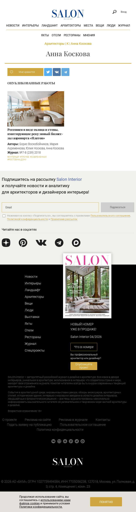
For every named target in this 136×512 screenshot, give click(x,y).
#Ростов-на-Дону (16, 160)
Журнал (124, 25)
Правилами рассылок (64, 219)
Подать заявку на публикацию (29, 424)
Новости (12, 25)
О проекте (9, 420)
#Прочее (24, 157)
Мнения (89, 35)
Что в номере (84, 347)
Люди (111, 25)
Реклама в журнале (73, 420)
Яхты (45, 35)
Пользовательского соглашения (110, 215)
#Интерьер (13, 157)
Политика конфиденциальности (60, 429)
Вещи (100, 25)
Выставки (32, 317)
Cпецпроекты (35, 350)
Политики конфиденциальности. (41, 506)
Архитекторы (71, 25)
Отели (56, 35)
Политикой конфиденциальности (27, 219)
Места (88, 25)
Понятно (106, 502)
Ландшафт (50, 25)
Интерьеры (30, 25)
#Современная (38, 157)
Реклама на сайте (38, 420)
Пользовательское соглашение (83, 424)
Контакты (103, 420)
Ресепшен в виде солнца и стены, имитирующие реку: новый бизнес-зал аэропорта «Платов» (35, 133)
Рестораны (72, 35)
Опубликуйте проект (83, 366)
